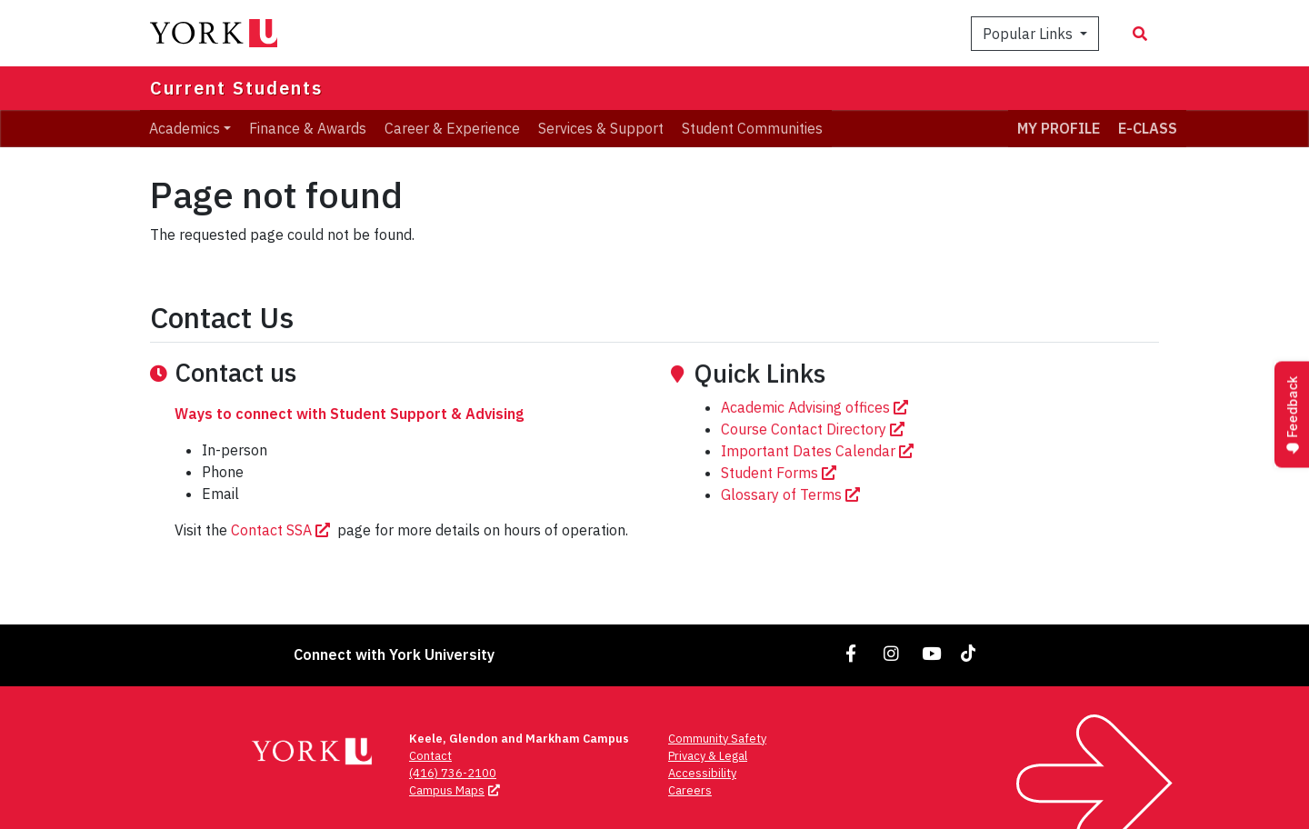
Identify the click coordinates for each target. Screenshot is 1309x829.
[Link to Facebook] (851, 653)
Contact (430, 756)
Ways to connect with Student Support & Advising (349, 432)
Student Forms (780, 525)
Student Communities (752, 128)
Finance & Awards (307, 128)
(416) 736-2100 (452, 773)
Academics (184, 128)
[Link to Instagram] (891, 653)
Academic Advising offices (816, 460)
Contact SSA (282, 548)
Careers (690, 790)
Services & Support (601, 128)
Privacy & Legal (707, 756)
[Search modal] (1140, 33)
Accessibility (702, 773)
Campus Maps (456, 790)
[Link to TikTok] (971, 653)
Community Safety (717, 738)
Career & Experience (452, 128)
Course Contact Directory (814, 482)
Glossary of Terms (792, 547)
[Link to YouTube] (931, 653)
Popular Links (1029, 34)
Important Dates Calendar (819, 503)
